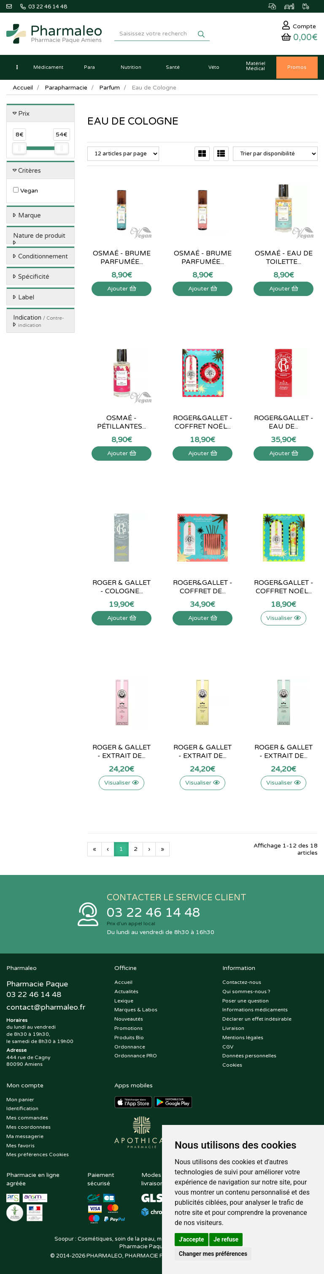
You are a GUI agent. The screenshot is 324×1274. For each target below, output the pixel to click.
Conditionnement (43, 256)
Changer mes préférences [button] (213, 1253)
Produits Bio (129, 1037)
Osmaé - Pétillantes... (121, 422)
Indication (38, 321)
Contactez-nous (241, 982)
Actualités (126, 991)
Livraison (233, 1028)
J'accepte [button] (191, 1239)
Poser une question (245, 1001)
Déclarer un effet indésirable (257, 1019)
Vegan (25, 190)
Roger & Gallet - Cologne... (121, 587)
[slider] (19, 148)
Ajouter (121, 288)
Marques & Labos (135, 1010)
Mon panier (20, 1100)
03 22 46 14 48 (153, 913)
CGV (227, 1047)
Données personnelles (249, 1056)
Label (26, 297)
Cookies (232, 1065)
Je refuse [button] (225, 1239)
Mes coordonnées (28, 1127)
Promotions (128, 1028)
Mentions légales (242, 1037)
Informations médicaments (255, 1010)
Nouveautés (128, 1019)
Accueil (23, 87)
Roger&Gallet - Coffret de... (202, 587)
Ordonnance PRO (135, 1056)
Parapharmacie (66, 87)
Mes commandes (27, 1118)
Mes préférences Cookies (37, 1154)
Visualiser (283, 618)
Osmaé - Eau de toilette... (284, 257)
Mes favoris (20, 1146)
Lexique (123, 1001)
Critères (29, 170)
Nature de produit (39, 235)
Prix (24, 113)
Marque (29, 215)
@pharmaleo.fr (45, 1007)
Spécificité (33, 276)
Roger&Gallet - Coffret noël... (202, 422)
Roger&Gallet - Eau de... (283, 422)
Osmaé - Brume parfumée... (122, 257)
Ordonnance (129, 1047)
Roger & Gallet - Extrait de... (121, 751)
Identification (22, 1108)
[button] (16, 68)
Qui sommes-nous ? (246, 991)
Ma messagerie (24, 1136)
